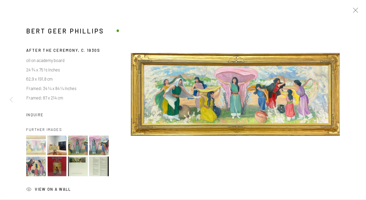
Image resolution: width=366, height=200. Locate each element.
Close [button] (354, 12)
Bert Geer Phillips (65, 31)
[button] (36, 146)
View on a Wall (48, 190)
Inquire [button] (34, 115)
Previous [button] (11, 100)
